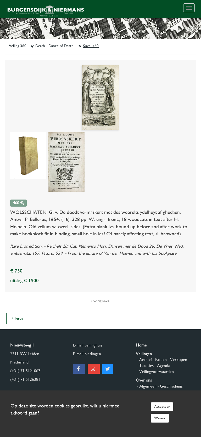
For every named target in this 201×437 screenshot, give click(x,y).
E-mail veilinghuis (87, 345)
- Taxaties (145, 365)
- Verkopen (177, 359)
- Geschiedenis (170, 386)
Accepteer (162, 406)
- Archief (144, 359)
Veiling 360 (18, 45)
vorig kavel (100, 301)
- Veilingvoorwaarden (155, 371)
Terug (17, 318)
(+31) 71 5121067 (25, 370)
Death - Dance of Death (53, 45)
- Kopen (159, 359)
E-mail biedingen (87, 353)
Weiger (160, 418)
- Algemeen (146, 386)
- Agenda (162, 365)
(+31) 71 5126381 (25, 379)
